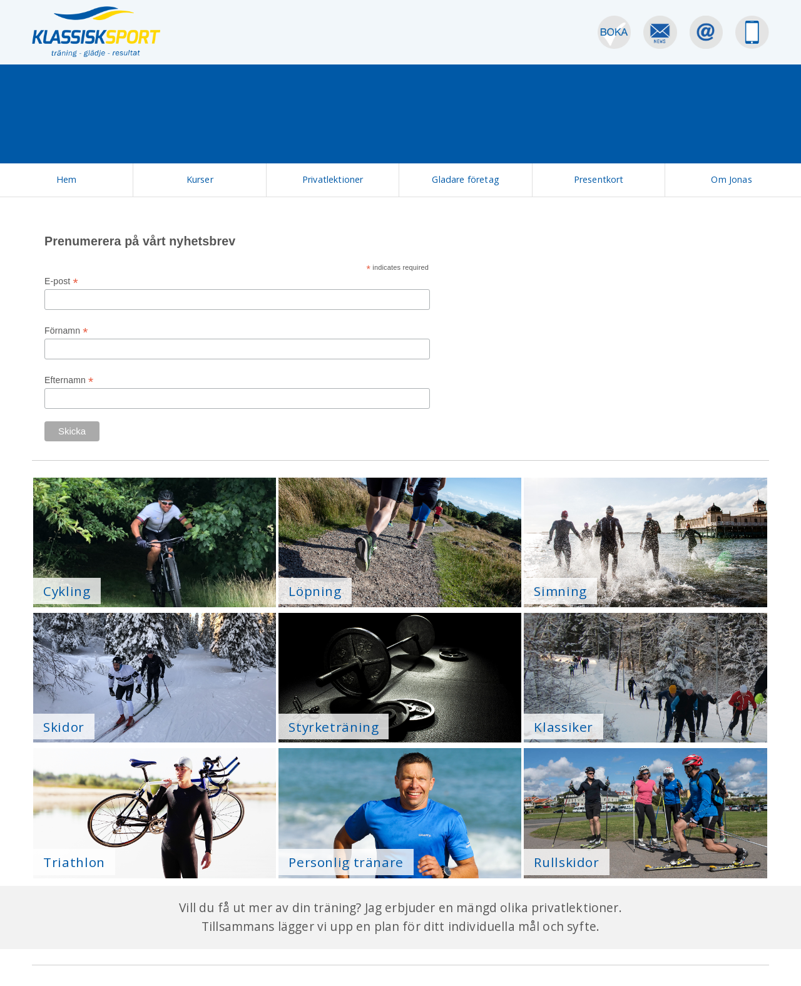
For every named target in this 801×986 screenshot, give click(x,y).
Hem (66, 179)
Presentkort (599, 179)
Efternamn (68, 380)
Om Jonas (731, 179)
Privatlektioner (332, 179)
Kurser (199, 179)
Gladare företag (465, 179)
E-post (61, 281)
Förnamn (66, 331)
